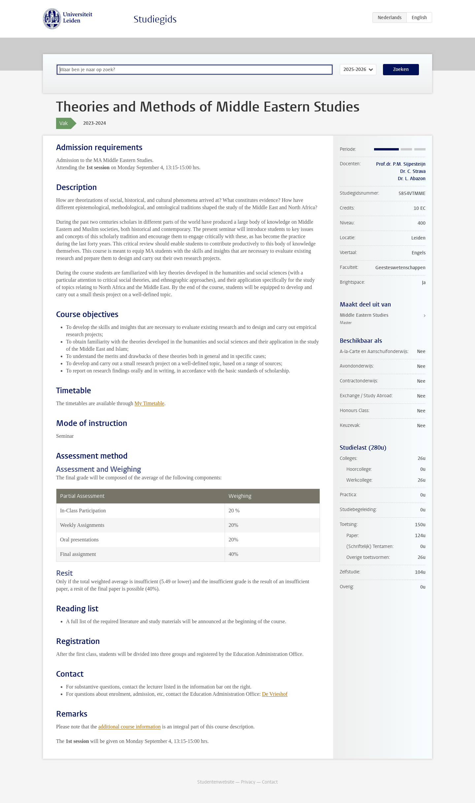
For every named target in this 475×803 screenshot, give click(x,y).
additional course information (129, 726)
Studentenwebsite (215, 782)
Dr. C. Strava (413, 171)
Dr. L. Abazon (412, 179)
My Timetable (149, 403)
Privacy (248, 782)
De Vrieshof (274, 694)
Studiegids (155, 19)
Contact (270, 782)
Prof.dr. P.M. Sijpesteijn (401, 164)
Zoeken (401, 69)
